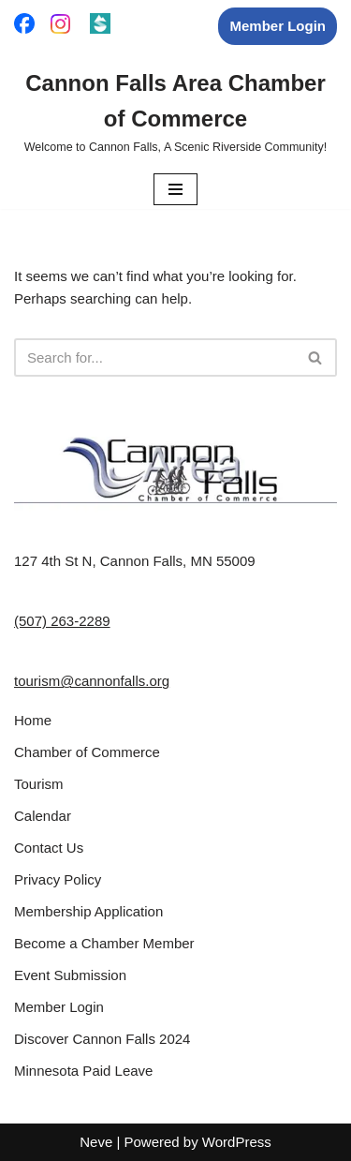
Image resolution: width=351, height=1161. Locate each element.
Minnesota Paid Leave (83, 1071)
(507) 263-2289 (62, 621)
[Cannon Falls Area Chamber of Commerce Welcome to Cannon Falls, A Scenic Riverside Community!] (175, 111)
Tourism (39, 784)
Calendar (42, 816)
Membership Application (88, 911)
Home (32, 720)
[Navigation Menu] (175, 189)
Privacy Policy (57, 879)
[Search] (154, 357)
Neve (96, 1142)
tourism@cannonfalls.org (91, 681)
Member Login (277, 26)
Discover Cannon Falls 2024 (102, 1039)
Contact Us (48, 848)
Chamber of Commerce (87, 752)
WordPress (236, 1142)
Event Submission (70, 975)
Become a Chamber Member (104, 943)
